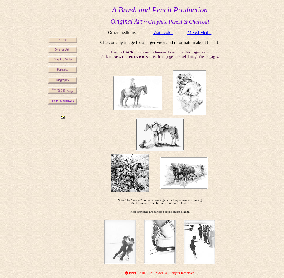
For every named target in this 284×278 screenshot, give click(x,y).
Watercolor (163, 32)
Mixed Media (199, 32)
